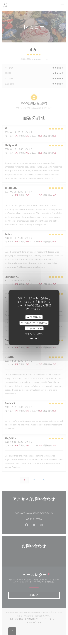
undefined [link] (34, 338)
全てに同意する (34, 317)
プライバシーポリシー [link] (35, 334)
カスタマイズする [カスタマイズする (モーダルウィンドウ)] (34, 328)
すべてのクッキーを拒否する (34, 323)
